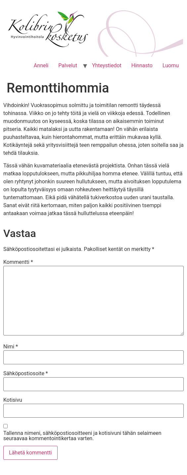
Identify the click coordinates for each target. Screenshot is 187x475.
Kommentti (18, 262)
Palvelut (67, 65)
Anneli (41, 65)
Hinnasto (142, 65)
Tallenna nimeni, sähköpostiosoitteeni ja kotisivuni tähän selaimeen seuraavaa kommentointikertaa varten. (82, 436)
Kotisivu (12, 400)
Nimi (10, 346)
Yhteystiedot (106, 65)
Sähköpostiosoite (25, 373)
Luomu (171, 65)
